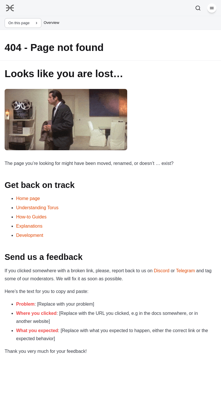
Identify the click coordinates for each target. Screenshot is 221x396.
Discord (161, 270)
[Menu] (211, 8)
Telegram (185, 270)
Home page (28, 198)
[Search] (198, 8)
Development (29, 235)
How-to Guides (31, 216)
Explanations (29, 226)
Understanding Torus (37, 207)
